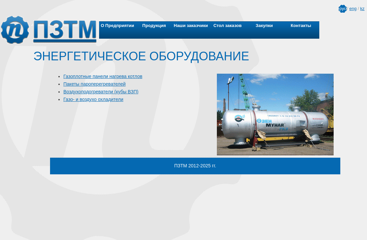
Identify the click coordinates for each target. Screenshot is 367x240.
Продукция (154, 25)
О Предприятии (117, 25)
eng (353, 8)
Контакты (301, 25)
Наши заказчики (191, 25)
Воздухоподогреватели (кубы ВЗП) (100, 91)
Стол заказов (228, 25)
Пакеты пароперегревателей (94, 84)
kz (362, 8)
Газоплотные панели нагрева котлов (102, 76)
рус (342, 8)
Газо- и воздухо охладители (93, 99)
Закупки (264, 25)
